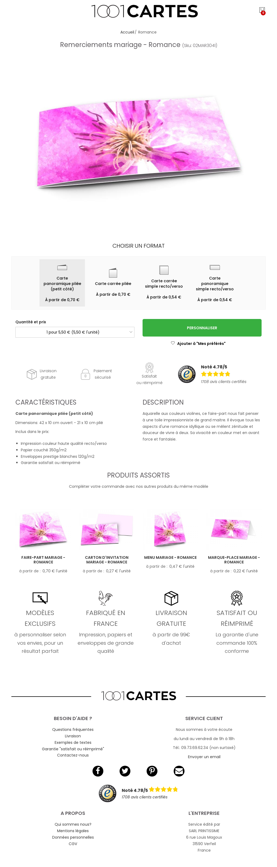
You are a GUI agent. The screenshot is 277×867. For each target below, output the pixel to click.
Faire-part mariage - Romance (43, 560)
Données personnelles (73, 837)
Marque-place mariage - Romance (234, 560)
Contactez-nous (73, 755)
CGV (73, 843)
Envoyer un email (204, 757)
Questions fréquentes (73, 729)
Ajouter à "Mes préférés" (198, 343)
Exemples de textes (73, 742)
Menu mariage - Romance (170, 557)
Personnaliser (202, 328)
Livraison (73, 736)
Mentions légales (73, 831)
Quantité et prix (30, 322)
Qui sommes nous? (73, 824)
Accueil (127, 32)
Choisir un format (139, 246)
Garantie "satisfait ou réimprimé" (73, 749)
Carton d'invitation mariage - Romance (106, 560)
